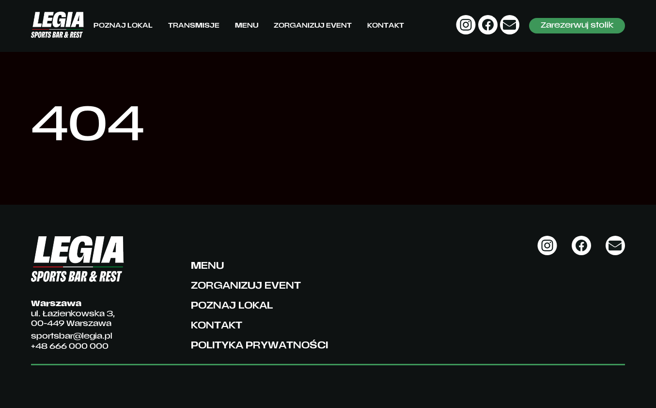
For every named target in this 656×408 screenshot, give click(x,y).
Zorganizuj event (313, 26)
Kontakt (385, 26)
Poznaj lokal (123, 26)
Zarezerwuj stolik (577, 26)
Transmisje (193, 26)
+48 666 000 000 (70, 347)
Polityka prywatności (259, 346)
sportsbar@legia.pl (71, 337)
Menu (246, 26)
